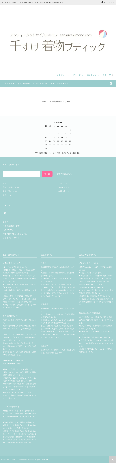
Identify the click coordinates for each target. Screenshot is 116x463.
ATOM (10, 230)
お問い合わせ (24, 83)
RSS (5, 230)
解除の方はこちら (64, 174)
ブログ (5, 222)
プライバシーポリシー (12, 238)
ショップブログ (40, 83)
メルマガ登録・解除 (59, 83)
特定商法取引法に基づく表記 (15, 234)
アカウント (108, 2)
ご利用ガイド (9, 83)
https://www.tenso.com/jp (11, 363)
